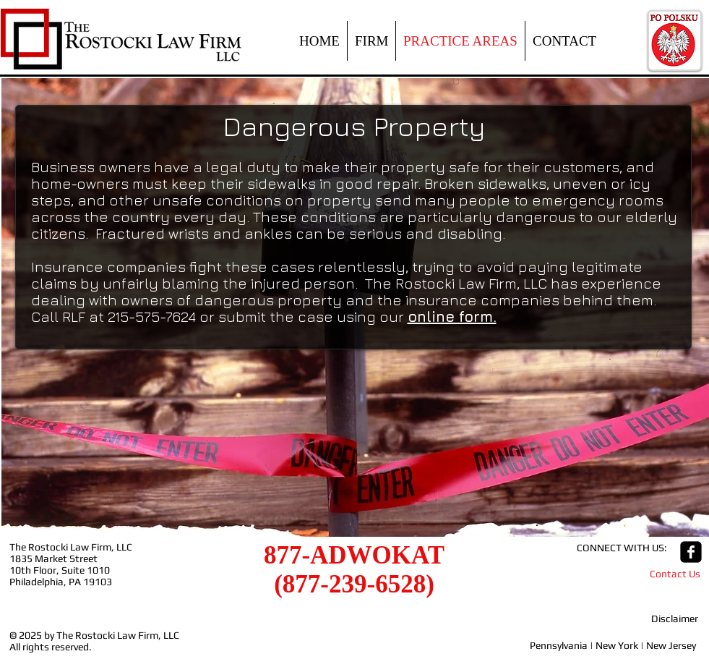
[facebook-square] (691, 552)
